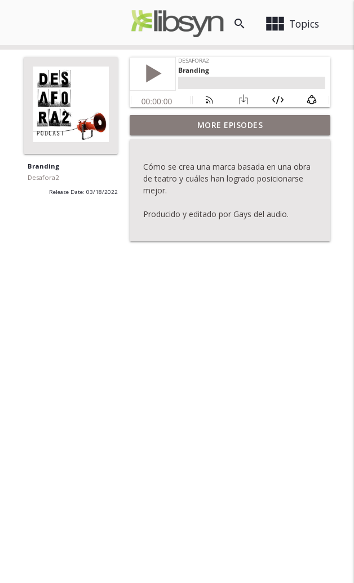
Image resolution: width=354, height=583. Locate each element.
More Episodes (230, 125)
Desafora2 (43, 177)
